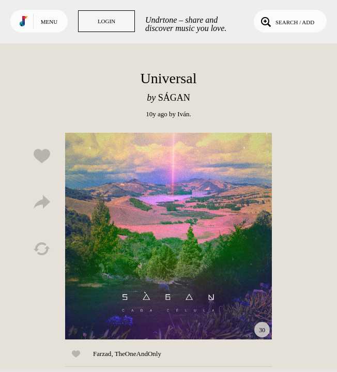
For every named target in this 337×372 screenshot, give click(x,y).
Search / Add (286, 21)
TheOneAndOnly (138, 354)
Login (106, 21)
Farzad (102, 354)
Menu (49, 22)
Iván (183, 114)
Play (168, 236)
